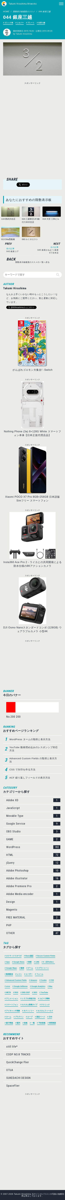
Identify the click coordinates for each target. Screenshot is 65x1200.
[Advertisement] (32, 107)
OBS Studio (33, 831)
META (8, 992)
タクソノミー (29, 1011)
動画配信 (9, 974)
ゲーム (30, 968)
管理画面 (52, 1023)
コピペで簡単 (44, 998)
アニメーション (12, 998)
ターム (8, 1017)
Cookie (44, 980)
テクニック (45, 1004)
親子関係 (9, 1023)
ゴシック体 (9, 23)
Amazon (33, 980)
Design (33, 902)
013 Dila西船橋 (8, 239)
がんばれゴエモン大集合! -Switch (32, 370)
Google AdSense (21, 986)
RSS (16, 992)
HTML (33, 855)
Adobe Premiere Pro (33, 886)
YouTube (44, 992)
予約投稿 (41, 1023)
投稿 (25, 1023)
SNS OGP (26, 992)
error (8, 986)
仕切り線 (41, 23)
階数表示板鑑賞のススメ (24, 11)
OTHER (33, 933)
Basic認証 (29, 956)
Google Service (33, 824)
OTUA (9, 1070)
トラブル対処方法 (29, 998)
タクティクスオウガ (14, 956)
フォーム (39, 974)
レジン (19, 974)
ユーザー (29, 974)
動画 (22, 968)
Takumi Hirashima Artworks (23, 4)
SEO (35, 992)
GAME (33, 839)
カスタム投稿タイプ (29, 1004)
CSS (52, 980)
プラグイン (19, 1017)
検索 (30, 962)
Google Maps (11, 968)
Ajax (8, 962)
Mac (50, 986)
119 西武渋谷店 (8, 219)
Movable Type (33, 816)
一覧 (33, 1023)
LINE (37, 962)
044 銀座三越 (45, 11)
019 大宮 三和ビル (50, 219)
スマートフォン (12, 1004)
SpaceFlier (13, 1085)
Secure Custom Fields (46, 956)
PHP (33, 925)
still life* (12, 1046)
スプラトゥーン (43, 968)
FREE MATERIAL (33, 917)
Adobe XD (33, 800)
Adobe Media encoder (33, 894)
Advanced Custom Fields (16, 980)
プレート (31, 23)
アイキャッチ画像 (13, 1011)
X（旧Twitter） (49, 962)
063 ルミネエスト (30, 239)
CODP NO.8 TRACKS (18, 1054)
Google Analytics (38, 986)
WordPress (33, 847)
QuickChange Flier (17, 1062)
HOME (6, 11)
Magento (33, 910)
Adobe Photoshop (33, 870)
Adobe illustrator (33, 878)
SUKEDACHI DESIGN (18, 1077)
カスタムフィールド (45, 1011)
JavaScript (33, 808)
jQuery (33, 863)
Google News (19, 962)
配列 (18, 1023)
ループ (29, 1017)
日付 (50, 1017)
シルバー (20, 23)
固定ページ (40, 1017)
